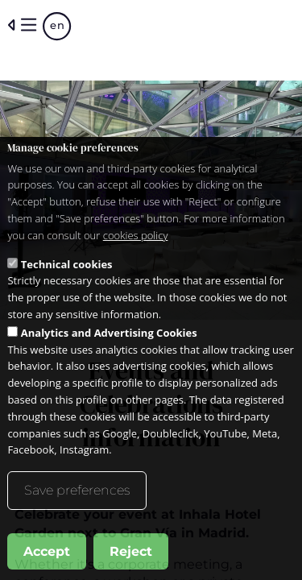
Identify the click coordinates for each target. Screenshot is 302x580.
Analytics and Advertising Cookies (109, 341)
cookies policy (135, 243)
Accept (46, 559)
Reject (131, 559)
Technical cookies (67, 272)
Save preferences (77, 498)
